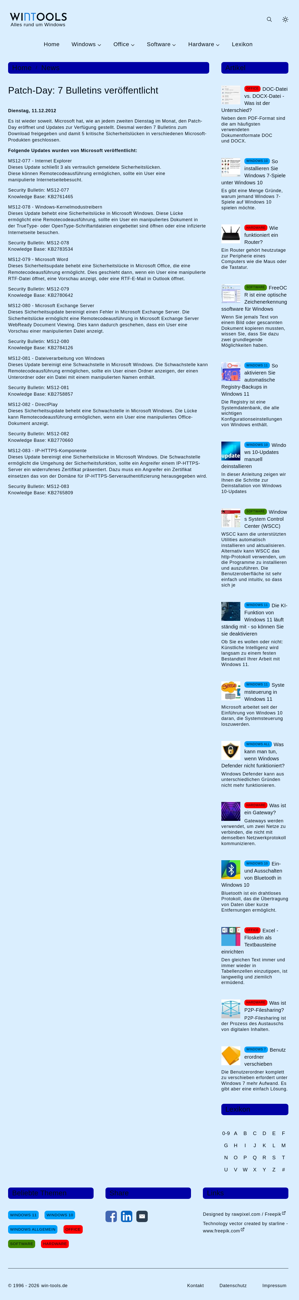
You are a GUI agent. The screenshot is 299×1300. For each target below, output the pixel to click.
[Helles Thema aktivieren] (285, 19)
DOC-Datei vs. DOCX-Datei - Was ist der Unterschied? (254, 99)
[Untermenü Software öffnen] (173, 44)
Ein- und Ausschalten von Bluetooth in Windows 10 (251, 874)
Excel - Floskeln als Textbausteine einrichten (249, 941)
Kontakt (195, 1285)
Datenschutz (233, 1285)
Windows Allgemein (32, 1229)
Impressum (274, 1285)
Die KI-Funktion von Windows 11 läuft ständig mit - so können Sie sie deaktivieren (254, 620)
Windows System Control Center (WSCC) (265, 519)
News (50, 68)
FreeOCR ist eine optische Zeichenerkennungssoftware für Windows (254, 298)
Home (52, 44)
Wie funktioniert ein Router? (261, 235)
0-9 (226, 1133)
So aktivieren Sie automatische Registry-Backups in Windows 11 (249, 380)
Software (158, 44)
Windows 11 (23, 1215)
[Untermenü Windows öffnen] (98, 44)
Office (121, 44)
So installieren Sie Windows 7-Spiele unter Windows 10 (253, 172)
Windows (84, 44)
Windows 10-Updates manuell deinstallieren (253, 455)
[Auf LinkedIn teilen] (126, 1217)
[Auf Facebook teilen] (111, 1217)
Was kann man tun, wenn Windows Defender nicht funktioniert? (253, 755)
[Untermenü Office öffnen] (132, 44)
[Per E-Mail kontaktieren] (142, 1217)
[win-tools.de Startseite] (38, 19)
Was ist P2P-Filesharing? (265, 1006)
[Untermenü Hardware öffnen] (217, 44)
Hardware (201, 44)
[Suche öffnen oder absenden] (269, 19)
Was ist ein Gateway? (265, 809)
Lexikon (242, 44)
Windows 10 (60, 1215)
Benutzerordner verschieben (265, 1057)
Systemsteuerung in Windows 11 (264, 692)
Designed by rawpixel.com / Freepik (242, 1214)
